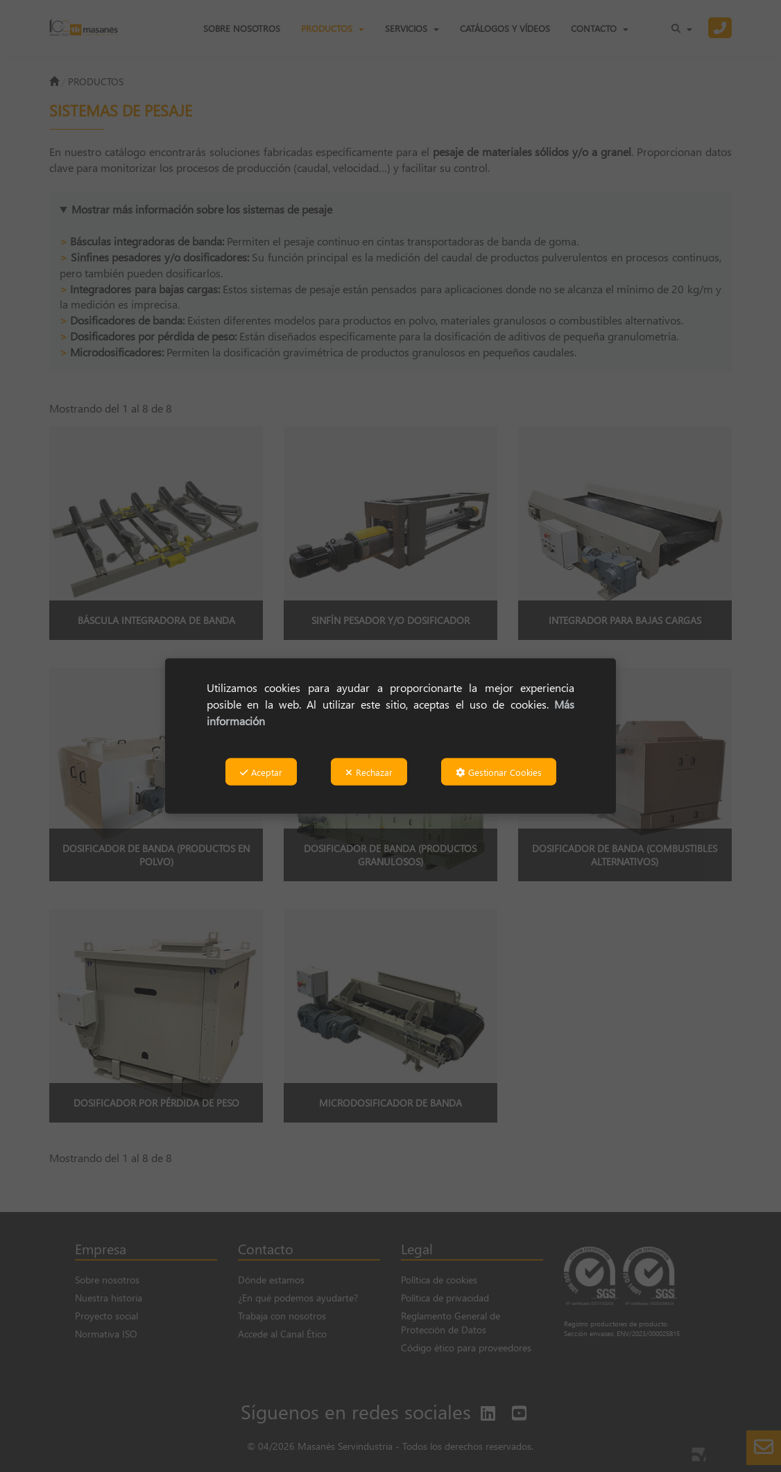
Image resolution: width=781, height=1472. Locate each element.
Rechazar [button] (369, 771)
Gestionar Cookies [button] (499, 771)
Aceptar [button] (261, 771)
